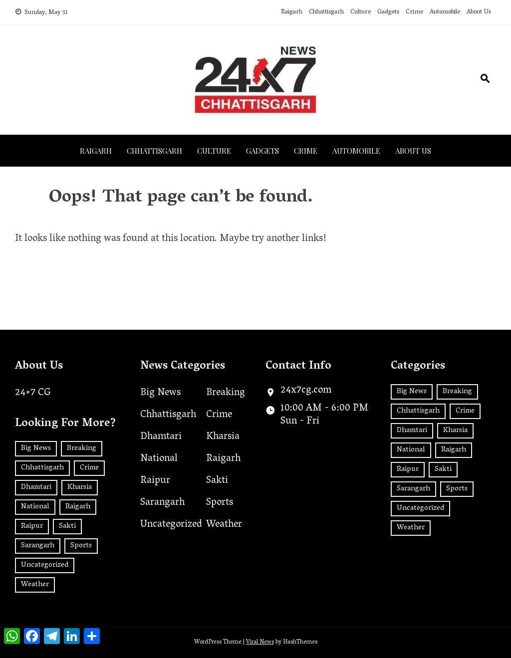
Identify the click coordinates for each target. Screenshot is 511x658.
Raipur (155, 480)
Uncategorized (171, 524)
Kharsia (223, 437)
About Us (479, 12)
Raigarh (291, 12)
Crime (414, 12)
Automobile (445, 12)
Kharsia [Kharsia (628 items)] (79, 487)
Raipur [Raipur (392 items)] (32, 526)
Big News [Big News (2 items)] (36, 448)
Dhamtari (161, 437)
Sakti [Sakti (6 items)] (67, 526)
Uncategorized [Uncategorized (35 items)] (44, 565)
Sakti (217, 480)
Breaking (225, 393)
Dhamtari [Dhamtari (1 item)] (36, 487)
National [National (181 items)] (35, 507)
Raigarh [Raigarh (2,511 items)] (77, 507)
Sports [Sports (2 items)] (81, 546)
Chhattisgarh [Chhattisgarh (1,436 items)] (42, 468)
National (159, 458)
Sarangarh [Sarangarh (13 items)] (37, 546)
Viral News (260, 642)
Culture (360, 12)
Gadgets (388, 12)
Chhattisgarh (326, 12)
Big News (160, 393)
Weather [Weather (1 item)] (35, 585)
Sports (219, 502)
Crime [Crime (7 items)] (89, 468)
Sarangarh (162, 502)
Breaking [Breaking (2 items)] (81, 448)
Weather (224, 524)
